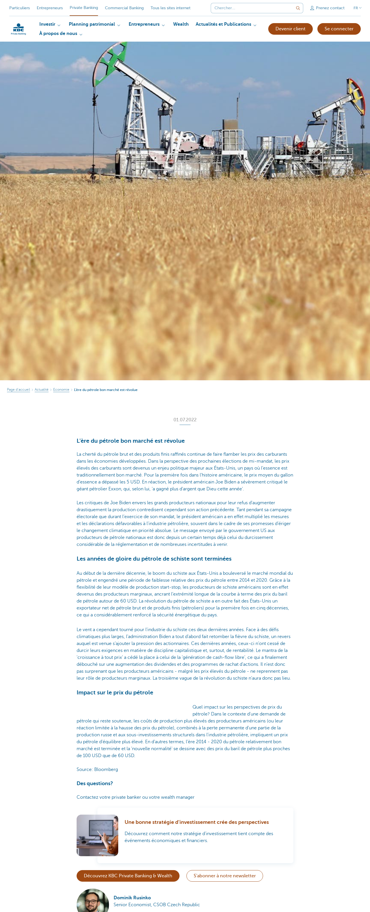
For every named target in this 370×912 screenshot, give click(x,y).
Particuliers (19, 8)
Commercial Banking (124, 8)
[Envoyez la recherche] (298, 8)
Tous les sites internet (170, 8)
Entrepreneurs (50, 8)
